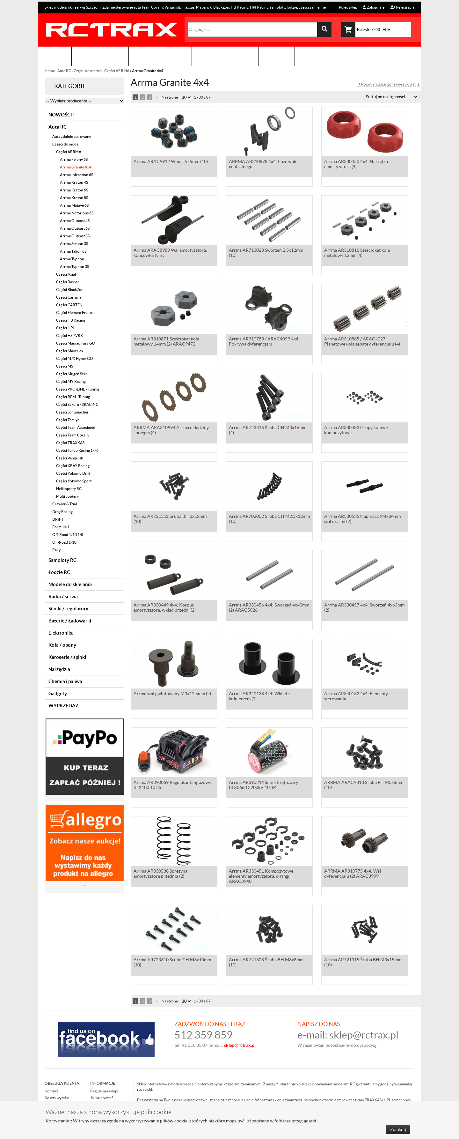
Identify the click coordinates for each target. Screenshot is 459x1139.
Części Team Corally (72, 435)
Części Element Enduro (75, 312)
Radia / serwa (63, 596)
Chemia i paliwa (65, 681)
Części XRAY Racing (73, 466)
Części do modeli (88, 71)
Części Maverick (69, 351)
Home (50, 71)
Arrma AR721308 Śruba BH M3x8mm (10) (266, 963)
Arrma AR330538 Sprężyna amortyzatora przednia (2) (160, 874)
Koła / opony (62, 645)
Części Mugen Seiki (72, 374)
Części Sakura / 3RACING (77, 404)
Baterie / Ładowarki (69, 620)
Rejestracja (402, 7)
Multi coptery (67, 496)
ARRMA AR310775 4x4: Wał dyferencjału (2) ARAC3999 (352, 874)
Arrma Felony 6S (74, 159)
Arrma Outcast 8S (75, 236)
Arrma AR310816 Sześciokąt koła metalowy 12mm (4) (357, 253)
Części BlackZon (70, 289)
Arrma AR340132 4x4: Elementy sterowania (356, 697)
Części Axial (66, 274)
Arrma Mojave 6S (74, 205)
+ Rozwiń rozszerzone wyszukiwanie (388, 84)
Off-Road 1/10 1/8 (67, 534)
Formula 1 (60, 527)
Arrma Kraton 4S (74, 182)
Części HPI (65, 328)
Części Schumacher (72, 412)
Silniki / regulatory (68, 608)
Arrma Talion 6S (73, 251)
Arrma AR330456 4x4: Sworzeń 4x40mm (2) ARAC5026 (269, 608)
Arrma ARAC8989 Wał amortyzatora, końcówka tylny (170, 253)
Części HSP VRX (69, 335)
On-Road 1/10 (64, 542)
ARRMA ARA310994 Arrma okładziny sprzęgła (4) (171, 431)
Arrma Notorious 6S (76, 213)
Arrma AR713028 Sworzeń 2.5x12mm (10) (266, 253)
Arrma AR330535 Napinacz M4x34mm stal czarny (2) (362, 519)
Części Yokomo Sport (73, 481)
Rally (56, 550)
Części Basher (67, 282)
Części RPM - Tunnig (73, 397)
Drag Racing (62, 512)
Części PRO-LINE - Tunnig (77, 389)
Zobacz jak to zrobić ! (225, 56)
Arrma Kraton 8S (74, 198)
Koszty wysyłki (57, 1098)
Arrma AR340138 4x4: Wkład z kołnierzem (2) (259, 697)
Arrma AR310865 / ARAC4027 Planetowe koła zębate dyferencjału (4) (362, 342)
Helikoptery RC (69, 489)
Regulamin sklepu (105, 1091)
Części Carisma (68, 297)
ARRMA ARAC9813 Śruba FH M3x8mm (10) (363, 785)
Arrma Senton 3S (74, 244)
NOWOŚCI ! (61, 114)
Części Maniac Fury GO (75, 343)
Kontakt (276, 56)
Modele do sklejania (70, 584)
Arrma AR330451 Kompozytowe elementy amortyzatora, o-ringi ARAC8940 (261, 876)
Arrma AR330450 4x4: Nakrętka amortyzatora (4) (356, 165)
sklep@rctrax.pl (363, 1034)
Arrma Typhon (72, 259)
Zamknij (398, 1129)
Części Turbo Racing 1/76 (77, 450)
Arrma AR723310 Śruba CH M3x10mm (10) (172, 963)
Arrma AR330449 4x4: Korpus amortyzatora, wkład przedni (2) (165, 608)
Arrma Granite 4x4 (75, 167)
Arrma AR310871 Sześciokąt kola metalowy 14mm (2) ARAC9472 (166, 342)
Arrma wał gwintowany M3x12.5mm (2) (172, 694)
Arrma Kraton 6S (74, 190)
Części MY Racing (71, 381)
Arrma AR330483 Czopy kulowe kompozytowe (356, 431)
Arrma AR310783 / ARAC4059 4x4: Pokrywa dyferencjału (264, 342)
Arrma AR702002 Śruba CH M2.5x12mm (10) (269, 519)
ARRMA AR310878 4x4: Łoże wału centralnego (263, 165)
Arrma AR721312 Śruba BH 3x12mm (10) (170, 519)
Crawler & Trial (64, 504)
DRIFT (57, 519)
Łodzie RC (59, 572)
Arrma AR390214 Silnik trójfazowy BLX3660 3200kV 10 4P (263, 785)
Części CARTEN (69, 305)
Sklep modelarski (100, 56)
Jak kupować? (101, 1098)
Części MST (65, 366)
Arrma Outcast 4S (75, 221)
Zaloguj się (373, 7)
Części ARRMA (116, 71)
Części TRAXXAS (70, 443)
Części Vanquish (69, 458)
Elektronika (61, 633)
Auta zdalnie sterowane (71, 136)
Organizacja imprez (160, 56)
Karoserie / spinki (67, 657)
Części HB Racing (70, 320)
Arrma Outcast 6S (75, 228)
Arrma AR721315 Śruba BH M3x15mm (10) (362, 963)
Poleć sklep (347, 7)
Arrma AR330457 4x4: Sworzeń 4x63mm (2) (364, 608)
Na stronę (170, 97)
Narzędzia (59, 669)
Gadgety (57, 693)
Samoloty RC (62, 560)
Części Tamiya (67, 420)
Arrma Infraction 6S (76, 175)
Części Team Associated (75, 427)
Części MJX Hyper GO (74, 358)
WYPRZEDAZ (63, 705)
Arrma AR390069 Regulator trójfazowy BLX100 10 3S (172, 785)
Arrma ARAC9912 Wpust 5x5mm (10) (171, 162)
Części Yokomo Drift (73, 473)
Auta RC (64, 71)
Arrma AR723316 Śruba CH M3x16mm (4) (267, 431)
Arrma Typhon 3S (74, 266)
